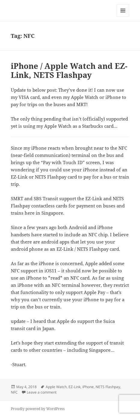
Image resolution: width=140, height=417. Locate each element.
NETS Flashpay (108, 386)
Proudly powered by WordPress (38, 408)
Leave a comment (41, 392)
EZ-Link (74, 386)
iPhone (88, 386)
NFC (14, 392)
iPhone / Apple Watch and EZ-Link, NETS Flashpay (69, 70)
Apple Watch (56, 386)
